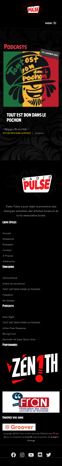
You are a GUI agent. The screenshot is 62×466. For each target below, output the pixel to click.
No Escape (8, 300)
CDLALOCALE (9, 278)
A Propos (7, 255)
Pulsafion (7, 295)
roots (23, 128)
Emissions (8, 239)
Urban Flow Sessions (14, 328)
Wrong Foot (9, 333)
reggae (5, 128)
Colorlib (28, 437)
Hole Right (8, 317)
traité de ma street (13, 283)
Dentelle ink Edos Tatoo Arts (18, 339)
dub (15, 128)
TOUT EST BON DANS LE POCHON (16, 133)
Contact (7, 250)
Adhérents (8, 261)
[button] (50, 23)
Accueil (6, 233)
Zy (5, 437)
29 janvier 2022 (49, 54)
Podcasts (7, 244)
